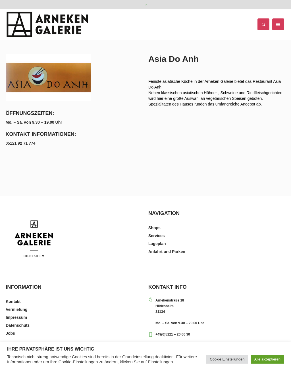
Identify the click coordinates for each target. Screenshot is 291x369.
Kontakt (13, 301)
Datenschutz (17, 325)
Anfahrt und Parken (166, 251)
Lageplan (157, 243)
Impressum (16, 317)
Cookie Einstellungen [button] (227, 359)
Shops (154, 227)
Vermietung (16, 309)
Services (156, 235)
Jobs (10, 333)
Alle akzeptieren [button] (267, 359)
